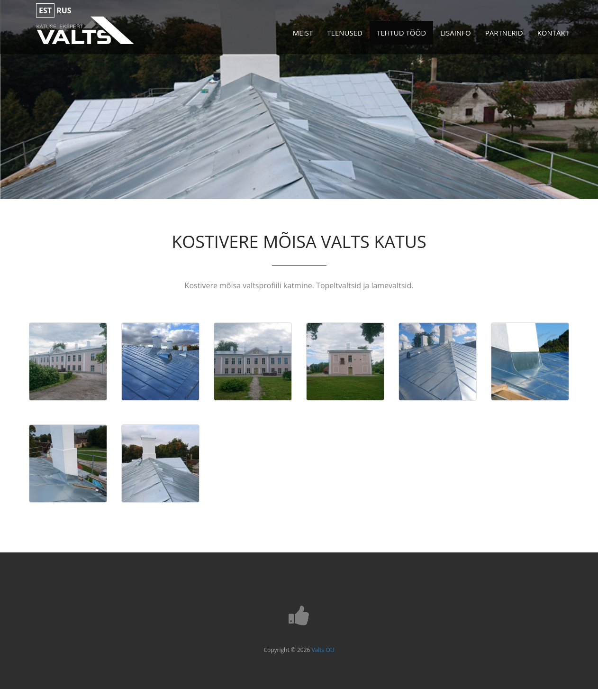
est (45, 10)
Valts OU (322, 650)
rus (63, 10)
